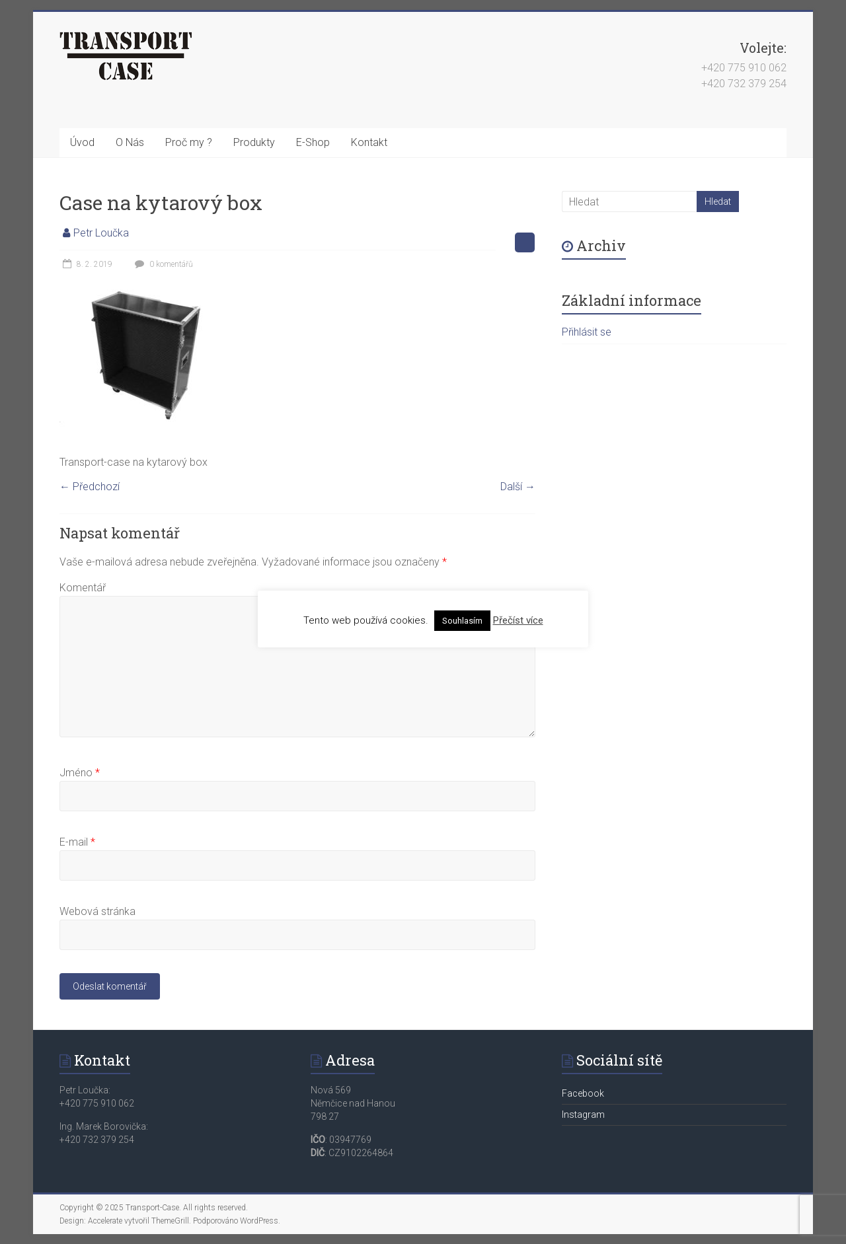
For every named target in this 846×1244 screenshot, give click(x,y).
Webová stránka (97, 911)
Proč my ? (188, 142)
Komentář (82, 587)
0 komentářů (162, 264)
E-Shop (313, 142)
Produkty (254, 142)
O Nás (130, 142)
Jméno (79, 772)
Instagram (583, 1114)
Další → (517, 486)
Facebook (583, 1093)
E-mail (77, 842)
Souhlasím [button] (462, 621)
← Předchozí (89, 486)
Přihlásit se (586, 332)
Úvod (82, 142)
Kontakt (369, 142)
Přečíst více (518, 620)
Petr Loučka (101, 233)
